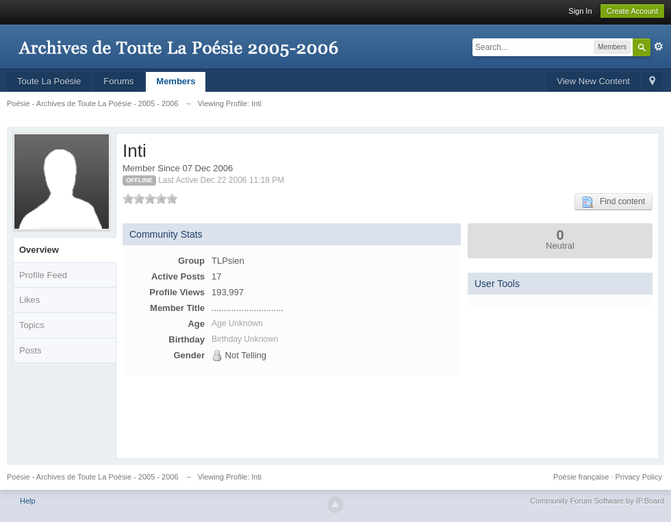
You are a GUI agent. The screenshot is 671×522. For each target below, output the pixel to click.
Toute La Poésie (49, 81)
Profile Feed (43, 275)
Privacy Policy (639, 477)
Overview (39, 250)
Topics (32, 325)
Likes (29, 300)
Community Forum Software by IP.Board (597, 501)
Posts (30, 350)
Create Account (632, 11)
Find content (613, 202)
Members (175, 81)
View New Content (593, 81)
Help (28, 501)
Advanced (658, 46)
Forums (118, 81)
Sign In (580, 11)
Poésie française (581, 477)
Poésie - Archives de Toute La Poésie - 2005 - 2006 (93, 477)
